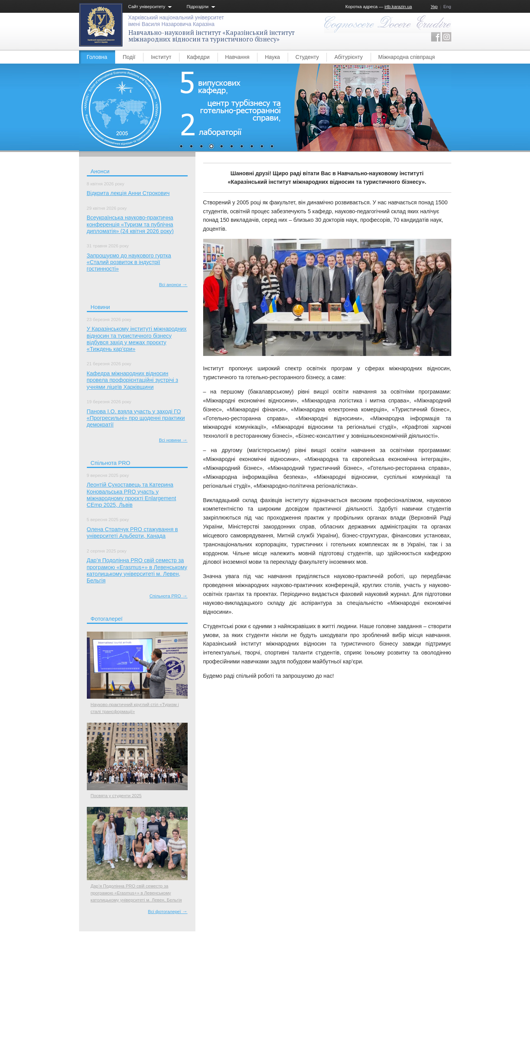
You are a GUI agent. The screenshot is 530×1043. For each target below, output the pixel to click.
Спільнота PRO (168, 596)
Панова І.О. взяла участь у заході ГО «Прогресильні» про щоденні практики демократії (136, 418)
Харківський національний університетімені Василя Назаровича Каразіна (176, 20)
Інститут (161, 57)
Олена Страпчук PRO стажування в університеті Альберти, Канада (132, 532)
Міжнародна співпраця (406, 57)
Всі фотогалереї (168, 911)
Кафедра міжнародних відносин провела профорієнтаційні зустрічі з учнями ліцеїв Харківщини (132, 380)
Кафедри (198, 57)
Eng (447, 6)
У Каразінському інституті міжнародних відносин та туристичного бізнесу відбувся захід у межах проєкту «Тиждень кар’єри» (137, 339)
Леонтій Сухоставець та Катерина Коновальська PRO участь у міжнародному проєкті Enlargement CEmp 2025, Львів (131, 495)
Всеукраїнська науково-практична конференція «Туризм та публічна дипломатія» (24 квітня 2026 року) (130, 224)
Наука (272, 57)
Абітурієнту (348, 57)
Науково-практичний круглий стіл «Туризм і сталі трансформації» (135, 708)
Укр (434, 6)
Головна (97, 57)
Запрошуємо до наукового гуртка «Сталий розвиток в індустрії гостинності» (129, 262)
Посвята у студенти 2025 (116, 795)
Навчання (237, 57)
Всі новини (173, 440)
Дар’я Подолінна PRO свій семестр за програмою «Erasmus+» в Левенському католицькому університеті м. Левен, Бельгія (137, 570)
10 (272, 147)
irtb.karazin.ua (398, 6)
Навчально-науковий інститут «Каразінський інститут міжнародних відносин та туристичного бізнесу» (211, 35)
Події (129, 57)
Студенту (307, 57)
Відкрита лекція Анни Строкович (128, 193)
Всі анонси (173, 284)
